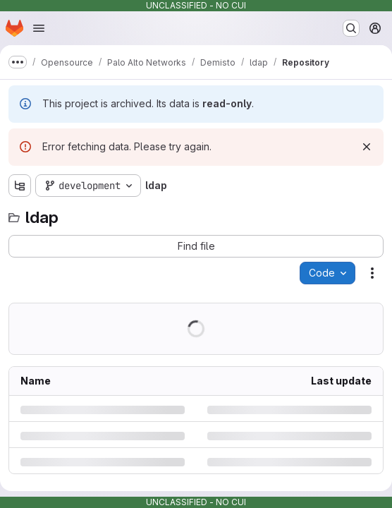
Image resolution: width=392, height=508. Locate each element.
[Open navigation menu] (38, 28)
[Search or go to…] (351, 28)
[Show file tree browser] (19, 185)
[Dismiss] (366, 146)
